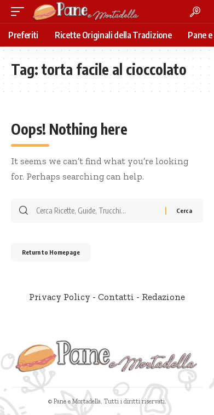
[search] (195, 12)
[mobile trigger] (20, 11)
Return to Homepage (51, 252)
